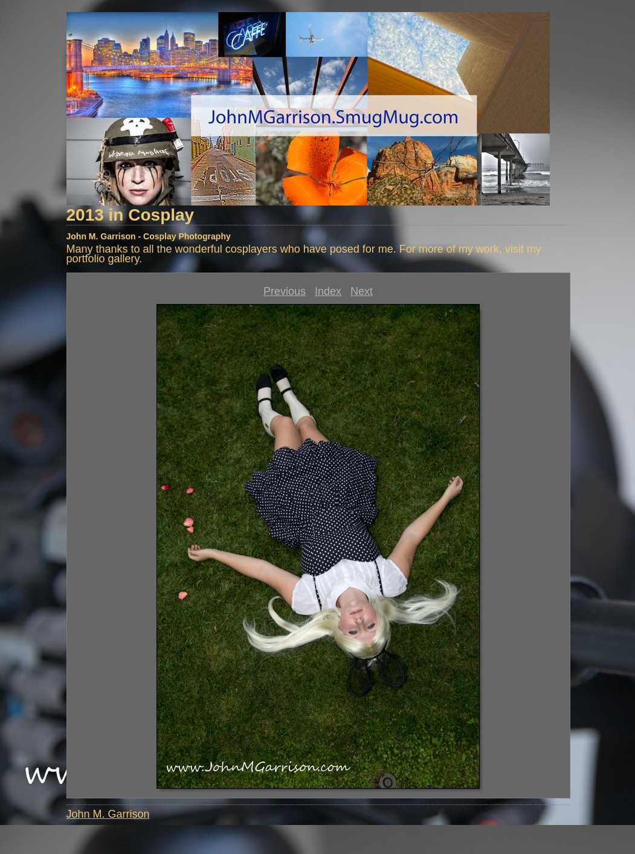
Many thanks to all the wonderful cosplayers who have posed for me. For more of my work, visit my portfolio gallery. (303, 254)
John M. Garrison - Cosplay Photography (148, 236)
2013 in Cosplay (130, 214)
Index (328, 291)
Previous (284, 291)
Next (361, 291)
